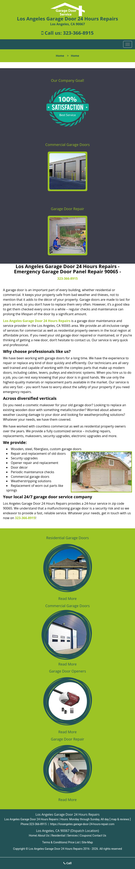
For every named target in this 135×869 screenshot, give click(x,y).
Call (67, 863)
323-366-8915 (78, 32)
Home (60, 56)
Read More (67, 598)
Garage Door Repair (67, 208)
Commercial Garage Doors (67, 144)
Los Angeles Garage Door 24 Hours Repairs (36, 321)
